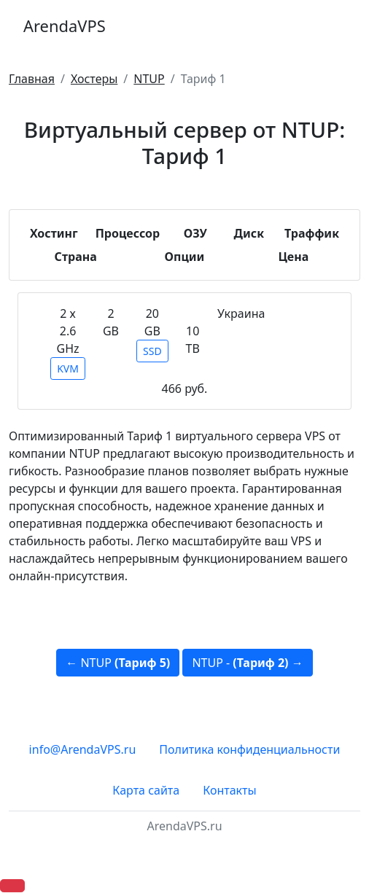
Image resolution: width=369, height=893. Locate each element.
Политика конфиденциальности (249, 749)
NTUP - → (247, 663)
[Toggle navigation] (339, 26)
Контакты (229, 790)
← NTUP (118, 663)
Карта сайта (145, 790)
